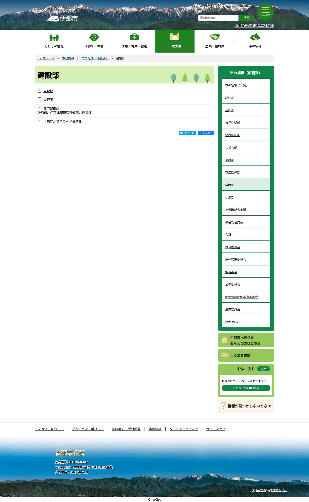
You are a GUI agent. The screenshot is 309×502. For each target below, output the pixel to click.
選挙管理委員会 (235, 259)
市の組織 (155, 428)
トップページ (46, 58)
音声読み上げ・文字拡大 (213, 7)
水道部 (229, 197)
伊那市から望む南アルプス (269, 490)
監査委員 (231, 272)
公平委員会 (232, 284)
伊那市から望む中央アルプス (254, 25)
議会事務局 (232, 322)
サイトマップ (215, 428)
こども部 (231, 147)
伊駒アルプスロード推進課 (62, 121)
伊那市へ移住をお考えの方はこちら (245, 340)
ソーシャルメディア (184, 428)
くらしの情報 (54, 46)
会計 (228, 234)
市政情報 (174, 46)
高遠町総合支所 (235, 209)
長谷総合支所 (234, 222)
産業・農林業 (214, 46)
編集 (264, 369)
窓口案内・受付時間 (126, 428)
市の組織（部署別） (95, 58)
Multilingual (245, 5)
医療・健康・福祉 (134, 46)
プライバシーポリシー (88, 428)
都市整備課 (51, 108)
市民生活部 (232, 122)
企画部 (229, 110)
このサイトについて (49, 428)
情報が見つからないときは (249, 405)
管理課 (48, 99)
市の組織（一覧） (237, 85)
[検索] (218, 18)
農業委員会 (232, 309)
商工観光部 (232, 172)
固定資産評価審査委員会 (241, 297)
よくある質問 (240, 355)
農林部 (229, 160)
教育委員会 (232, 247)
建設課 (48, 90)
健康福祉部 (232, 135)
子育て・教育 (94, 46)
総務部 (229, 98)
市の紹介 (255, 46)
